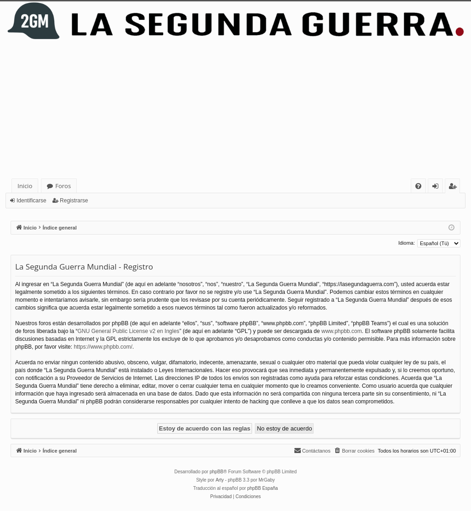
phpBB (217, 471)
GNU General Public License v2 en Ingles (128, 331)
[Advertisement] (235, 109)
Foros (63, 186)
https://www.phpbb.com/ (103, 347)
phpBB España (262, 488)
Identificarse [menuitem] (437, 187)
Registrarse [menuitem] (454, 187)
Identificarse (31, 200)
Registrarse (74, 200)
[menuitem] (418, 186)
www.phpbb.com (342, 331)
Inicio (24, 186)
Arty (220, 479)
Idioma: (406, 243)
